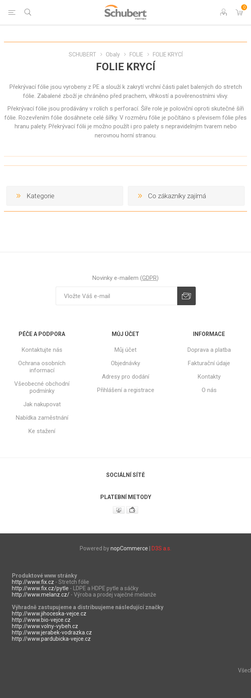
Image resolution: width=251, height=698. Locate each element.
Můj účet (125, 349)
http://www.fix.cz (33, 582)
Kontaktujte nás (42, 349)
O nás (209, 390)
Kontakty (209, 376)
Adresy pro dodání (125, 376)
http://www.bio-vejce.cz (41, 620)
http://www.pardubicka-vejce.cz (51, 639)
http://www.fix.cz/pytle (40, 588)
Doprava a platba (209, 349)
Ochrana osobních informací (42, 367)
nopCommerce (129, 548)
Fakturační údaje (209, 363)
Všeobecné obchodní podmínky (41, 387)
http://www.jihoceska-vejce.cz (49, 613)
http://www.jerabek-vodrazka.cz (52, 632)
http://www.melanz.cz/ (40, 594)
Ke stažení (41, 431)
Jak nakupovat (42, 404)
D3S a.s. (161, 548)
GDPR (149, 277)
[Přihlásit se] (116, 296)
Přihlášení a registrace (125, 390)
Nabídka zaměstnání (42, 417)
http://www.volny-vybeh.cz (45, 626)
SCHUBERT (82, 54)
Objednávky (125, 363)
